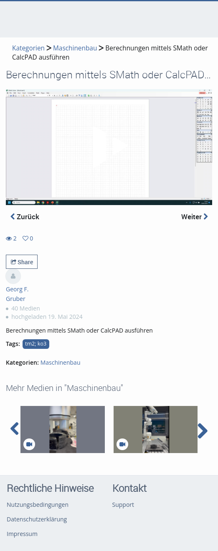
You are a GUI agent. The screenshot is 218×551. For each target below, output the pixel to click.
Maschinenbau (75, 48)
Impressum (22, 534)
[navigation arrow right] (202, 430)
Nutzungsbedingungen (37, 504)
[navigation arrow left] (15, 428)
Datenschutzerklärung (37, 519)
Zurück (24, 216)
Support (123, 504)
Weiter (194, 216)
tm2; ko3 (35, 343)
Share (22, 262)
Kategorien (28, 48)
